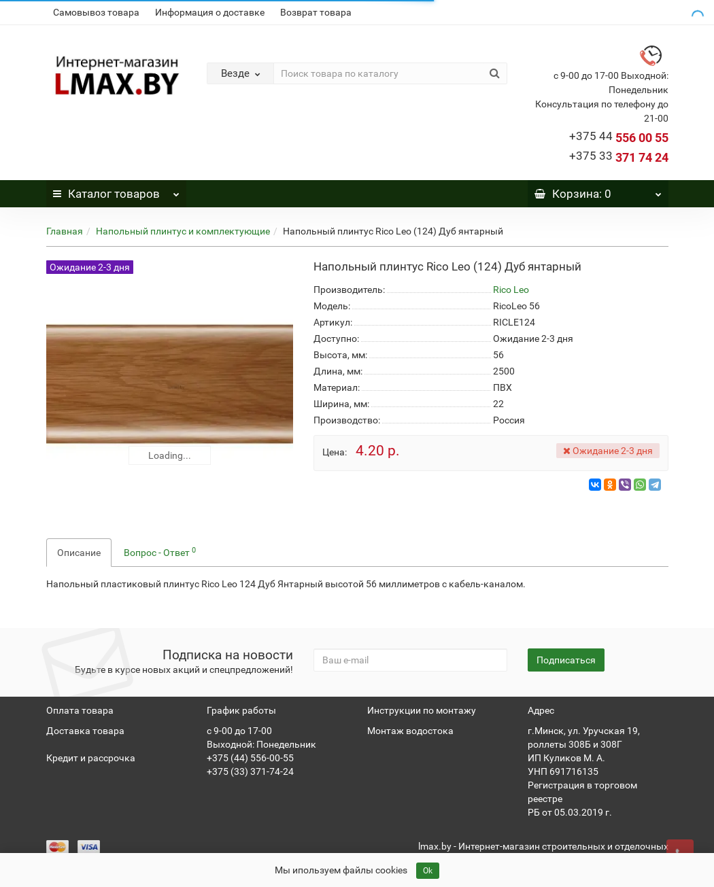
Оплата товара (80, 710)
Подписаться (566, 660)
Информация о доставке (210, 12)
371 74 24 (618, 157)
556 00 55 (618, 138)
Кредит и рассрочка (90, 757)
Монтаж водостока (410, 730)
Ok (427, 870)
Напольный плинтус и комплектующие (183, 231)
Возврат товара (316, 12)
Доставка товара (85, 730)
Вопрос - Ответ (160, 552)
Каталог (116, 190)
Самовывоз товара (96, 12)
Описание (79, 552)
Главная (64, 231)
